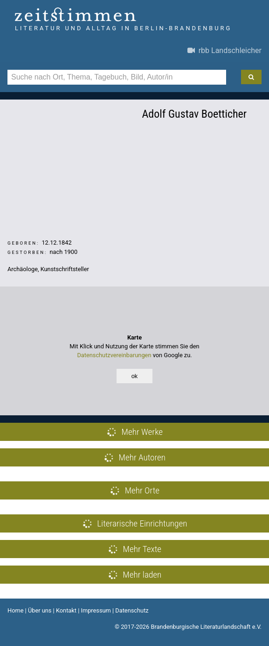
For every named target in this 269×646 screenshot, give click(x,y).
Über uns (40, 610)
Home (15, 610)
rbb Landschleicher (224, 50)
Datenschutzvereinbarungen (114, 355)
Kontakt (66, 610)
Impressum (95, 610)
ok (134, 376)
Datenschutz (131, 610)
